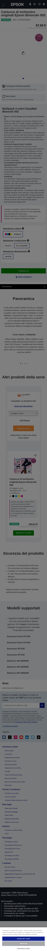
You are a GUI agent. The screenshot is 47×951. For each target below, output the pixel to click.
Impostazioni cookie (23, 948)
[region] (23, 939)
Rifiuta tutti (23, 943)
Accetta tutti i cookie (23, 938)
